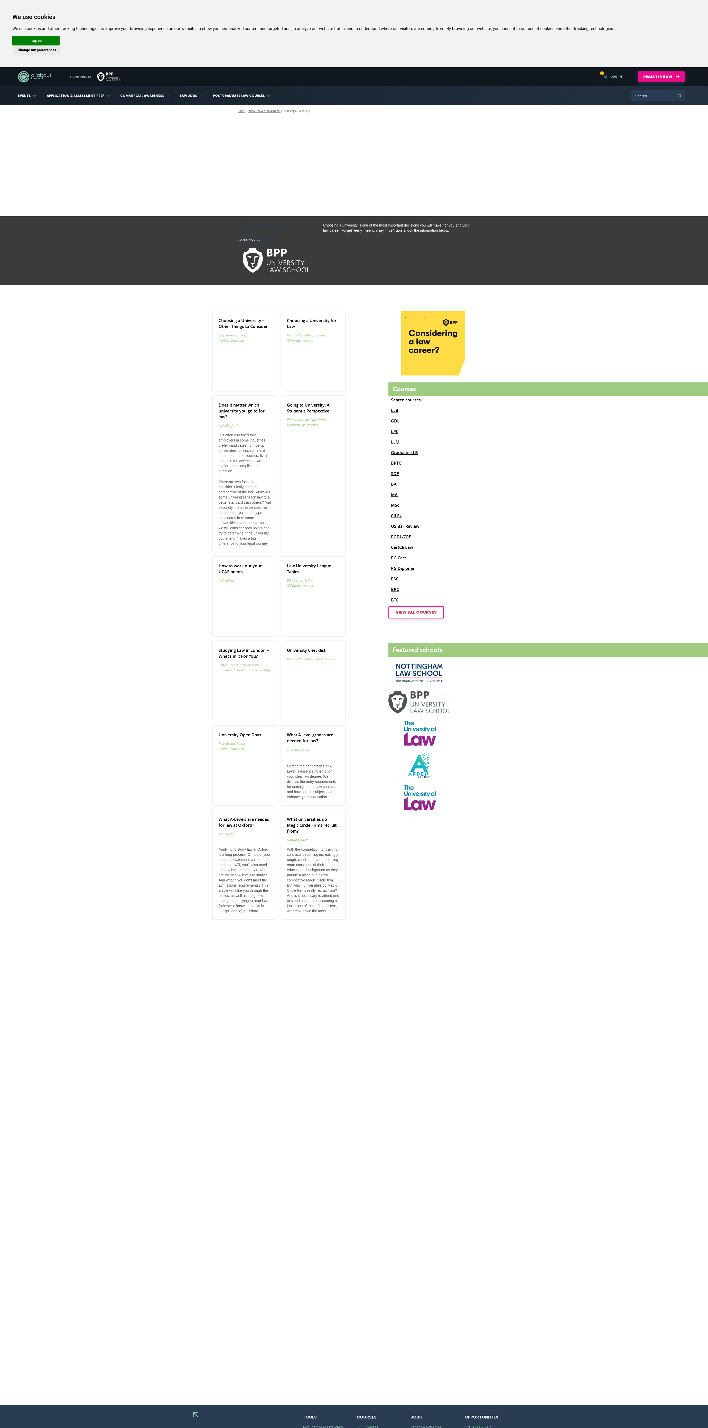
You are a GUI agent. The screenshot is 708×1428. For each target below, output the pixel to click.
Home (241, 111)
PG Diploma (402, 568)
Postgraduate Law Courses (239, 95)
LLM (395, 442)
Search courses (406, 400)
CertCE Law (402, 547)
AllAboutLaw (35, 76)
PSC (394, 579)
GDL (395, 421)
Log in (613, 76)
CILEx (396, 516)
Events (24, 95)
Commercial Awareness (142, 95)
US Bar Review (405, 526)
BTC (395, 600)
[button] (36, 40)
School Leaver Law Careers (264, 111)
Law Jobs (188, 95)
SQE (395, 473)
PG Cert (398, 558)
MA (394, 494)
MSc (395, 505)
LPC (394, 431)
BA (394, 484)
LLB (394, 410)
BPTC (396, 463)
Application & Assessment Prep (75, 95)
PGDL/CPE (401, 537)
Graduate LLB (404, 452)
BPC (395, 589)
